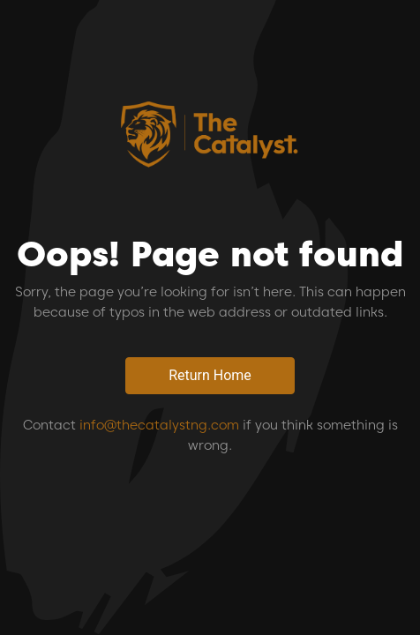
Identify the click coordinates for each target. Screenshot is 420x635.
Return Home (210, 375)
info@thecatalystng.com (159, 425)
